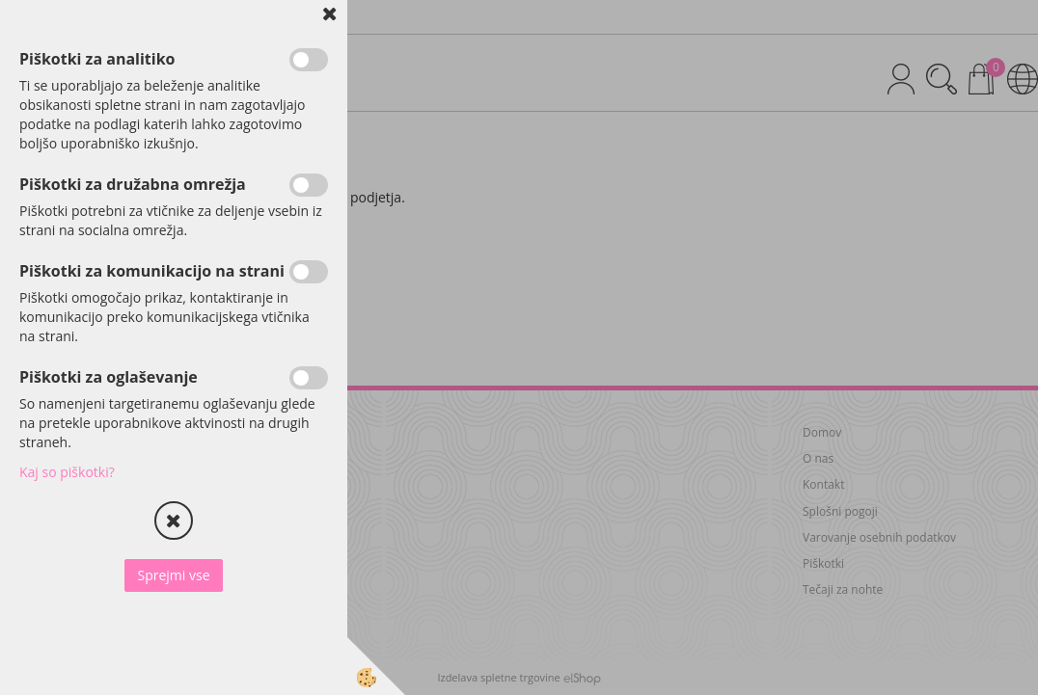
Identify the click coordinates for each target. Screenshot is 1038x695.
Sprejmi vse (173, 575)
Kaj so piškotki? (67, 472)
